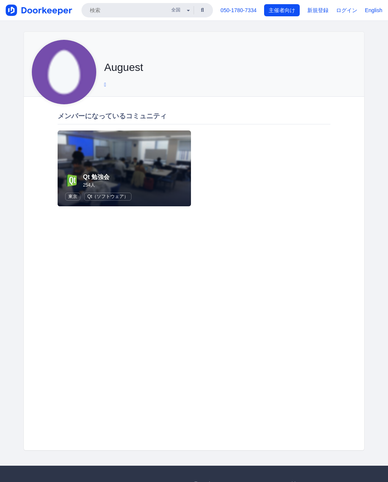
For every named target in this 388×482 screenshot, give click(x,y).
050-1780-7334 (239, 10)
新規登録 (318, 10)
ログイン (346, 10)
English (373, 10)
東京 (72, 196)
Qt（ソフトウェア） (107, 196)
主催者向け (282, 10)
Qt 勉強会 (96, 177)
